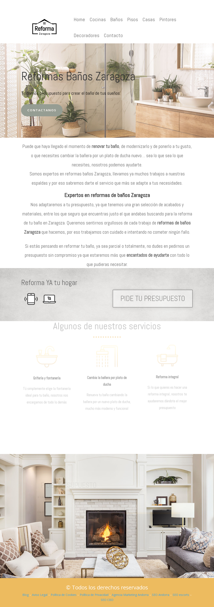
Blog (25, 595)
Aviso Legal (39, 595)
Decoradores (86, 35)
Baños (116, 19)
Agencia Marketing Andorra (130, 595)
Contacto (113, 35)
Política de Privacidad (94, 595)
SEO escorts (181, 595)
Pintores (167, 19)
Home (79, 19)
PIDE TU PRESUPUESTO (152, 298)
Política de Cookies (63, 595)
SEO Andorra (160, 595)
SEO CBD (107, 600)
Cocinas (98, 19)
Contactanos (35, 110)
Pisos (132, 19)
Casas (149, 19)
